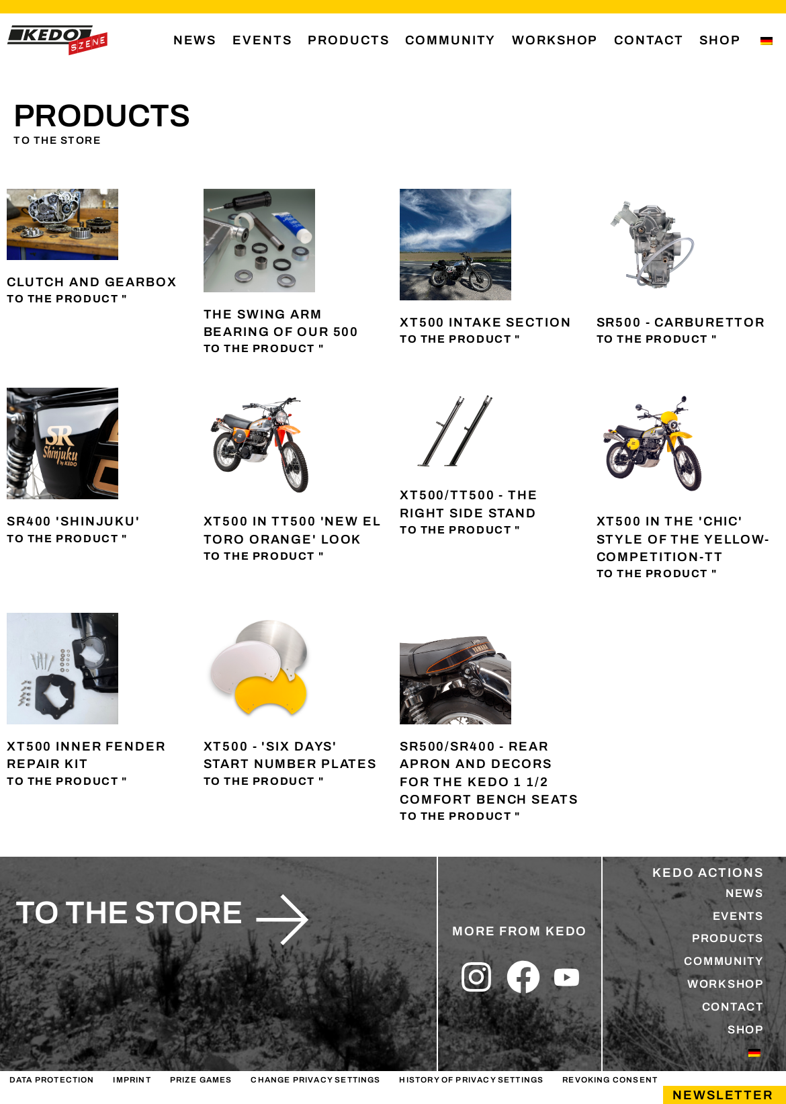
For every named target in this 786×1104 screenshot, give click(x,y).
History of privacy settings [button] (463, 1094)
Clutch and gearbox (92, 283)
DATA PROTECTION (51, 1094)
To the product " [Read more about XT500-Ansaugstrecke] (460, 340)
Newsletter (722, 1095)
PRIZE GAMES (197, 1094)
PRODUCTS (348, 40)
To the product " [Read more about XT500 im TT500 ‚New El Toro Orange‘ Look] (264, 557)
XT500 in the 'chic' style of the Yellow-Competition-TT (683, 541)
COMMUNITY (450, 40)
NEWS (195, 40)
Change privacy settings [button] (309, 1094)
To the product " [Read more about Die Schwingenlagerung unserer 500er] (264, 349)
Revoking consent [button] (599, 1094)
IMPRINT (129, 1094)
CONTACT (648, 40)
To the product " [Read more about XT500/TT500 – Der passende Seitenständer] (460, 531)
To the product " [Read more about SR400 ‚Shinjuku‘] (67, 540)
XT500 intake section (485, 324)
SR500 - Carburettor (681, 324)
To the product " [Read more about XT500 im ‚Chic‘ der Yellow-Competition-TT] (657, 575)
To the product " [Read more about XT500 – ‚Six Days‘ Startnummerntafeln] (264, 782)
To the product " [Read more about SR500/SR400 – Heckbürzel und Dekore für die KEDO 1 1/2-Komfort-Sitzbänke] (460, 817)
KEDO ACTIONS (707, 874)
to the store (129, 914)
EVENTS (262, 40)
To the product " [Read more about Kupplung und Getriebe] (67, 300)
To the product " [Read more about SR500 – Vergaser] (657, 340)
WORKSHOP (555, 40)
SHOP (720, 40)
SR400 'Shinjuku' (73, 523)
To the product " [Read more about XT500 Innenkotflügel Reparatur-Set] (67, 782)
